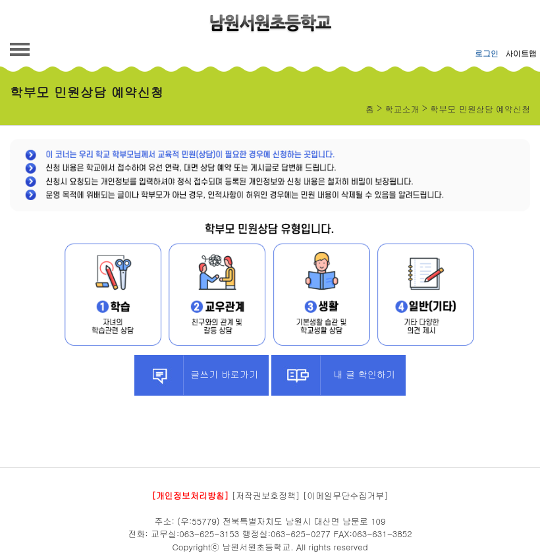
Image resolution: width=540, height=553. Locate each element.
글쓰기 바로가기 (196, 375)
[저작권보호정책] (266, 495)
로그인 (487, 53)
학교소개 (402, 109)
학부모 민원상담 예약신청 (480, 109)
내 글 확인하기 (333, 375)
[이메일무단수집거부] (346, 495)
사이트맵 (521, 53)
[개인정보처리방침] (190, 495)
